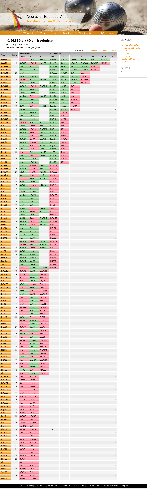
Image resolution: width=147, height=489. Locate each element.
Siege (114, 50)
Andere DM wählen (130, 59)
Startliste (126, 53)
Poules (104, 50)
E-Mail (127, 61)
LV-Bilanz (126, 56)
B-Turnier (126, 50)
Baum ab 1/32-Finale (131, 48)
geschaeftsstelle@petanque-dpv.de (115, 485)
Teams (94, 50)
